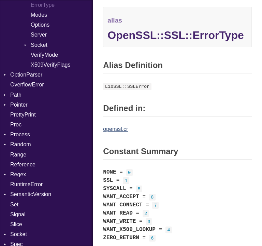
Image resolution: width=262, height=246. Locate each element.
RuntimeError (26, 184)
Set (14, 204)
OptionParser (26, 75)
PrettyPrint (23, 115)
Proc (15, 124)
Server (39, 35)
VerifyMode (44, 55)
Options (40, 25)
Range (18, 155)
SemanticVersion (30, 194)
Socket (39, 45)
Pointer (19, 105)
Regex (18, 174)
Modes (39, 15)
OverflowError (27, 84)
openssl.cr (115, 129)
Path (15, 95)
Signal (17, 214)
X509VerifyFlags (51, 65)
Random (20, 144)
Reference (22, 164)
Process (20, 134)
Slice (16, 224)
